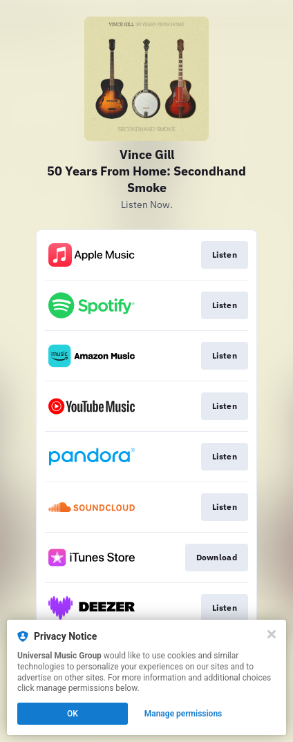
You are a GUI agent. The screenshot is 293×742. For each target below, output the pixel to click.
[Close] (272, 634)
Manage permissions (183, 714)
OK (72, 714)
